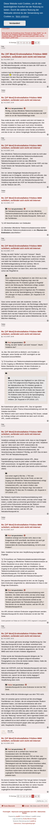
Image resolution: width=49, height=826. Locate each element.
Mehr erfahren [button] (22, 16)
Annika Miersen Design (29, 818)
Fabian (10, 685)
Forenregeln (6, 28)
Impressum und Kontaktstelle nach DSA (24, 811)
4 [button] (29, 42)
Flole (9, 108)
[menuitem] (25, 805)
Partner (24, 813)
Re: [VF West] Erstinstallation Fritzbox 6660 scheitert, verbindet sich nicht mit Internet (24, 55)
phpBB (18, 816)
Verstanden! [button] (14, 23)
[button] (18, 42)
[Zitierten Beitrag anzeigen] (25, 108)
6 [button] (35, 42)
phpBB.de (33, 821)
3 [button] (26, 42)
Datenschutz (41, 811)
